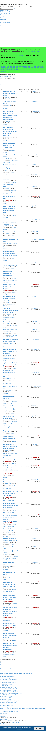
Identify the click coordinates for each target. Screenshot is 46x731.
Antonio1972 (8, 355)
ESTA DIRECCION (32, 51)
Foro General (12, 99)
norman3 (7, 400)
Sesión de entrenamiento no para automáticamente (10, 310)
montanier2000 (9, 390)
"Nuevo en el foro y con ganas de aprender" (9, 166)
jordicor (7, 333)
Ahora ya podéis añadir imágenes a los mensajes (10, 635)
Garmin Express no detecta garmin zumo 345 (10, 374)
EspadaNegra (8, 137)
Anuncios (14, 441)
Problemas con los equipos (10, 346)
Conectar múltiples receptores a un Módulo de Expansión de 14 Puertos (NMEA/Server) (10, 115)
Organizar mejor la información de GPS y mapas (10, 93)
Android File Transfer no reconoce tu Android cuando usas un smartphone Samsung (10, 611)
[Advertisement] (23, 36)
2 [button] (0, 83)
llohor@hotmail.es (9, 225)
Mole (6, 554)
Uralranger (7, 233)
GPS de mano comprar (10, 186)
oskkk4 (7, 158)
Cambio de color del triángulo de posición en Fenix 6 (10, 351)
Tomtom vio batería (9, 232)
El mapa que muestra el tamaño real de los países (10, 428)
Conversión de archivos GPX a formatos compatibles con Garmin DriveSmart (10, 131)
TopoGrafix (6, 322)
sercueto (7, 180)
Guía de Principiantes (16, 55)
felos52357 (8, 121)
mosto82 (7, 188)
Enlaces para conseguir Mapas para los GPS (10, 591)
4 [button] (0, 86)
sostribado (7, 576)
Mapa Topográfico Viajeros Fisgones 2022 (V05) (9, 298)
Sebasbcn (7, 302)
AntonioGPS (8, 200)
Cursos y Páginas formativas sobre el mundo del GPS (10, 280)
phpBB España (15, 722)
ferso (6, 411)
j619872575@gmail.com (11, 243)
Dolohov (7, 97)
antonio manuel (9, 257)
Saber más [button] (19, 729)
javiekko (7, 420)
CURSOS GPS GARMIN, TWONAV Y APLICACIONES (10, 273)
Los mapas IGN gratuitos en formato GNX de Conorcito (9, 584)
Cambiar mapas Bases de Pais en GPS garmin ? (10, 177)
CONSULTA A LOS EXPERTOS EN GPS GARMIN (9, 222)
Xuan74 (7, 267)
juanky (6, 542)
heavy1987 (8, 378)
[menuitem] (6, 12)
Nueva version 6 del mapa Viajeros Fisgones (9, 286)
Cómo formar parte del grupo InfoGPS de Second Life (10, 493)
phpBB (9, 720)
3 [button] (0, 84)
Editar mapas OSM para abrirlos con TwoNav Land (9, 145)
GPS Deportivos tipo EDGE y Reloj (9, 317)
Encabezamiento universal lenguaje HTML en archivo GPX (10, 253)
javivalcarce (8, 105)
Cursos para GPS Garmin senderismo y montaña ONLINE (10, 446)
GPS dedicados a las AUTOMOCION (8, 382)
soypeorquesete (9, 343)
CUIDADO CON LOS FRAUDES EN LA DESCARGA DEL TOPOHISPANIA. (22, 68)
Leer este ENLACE (6, 71)
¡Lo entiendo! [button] (39, 728)
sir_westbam (8, 314)
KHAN (6, 170)
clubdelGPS (8, 277)
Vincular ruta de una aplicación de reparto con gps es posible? (10, 408)
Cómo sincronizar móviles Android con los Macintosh (9, 597)
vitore (6, 149)
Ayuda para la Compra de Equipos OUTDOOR (9, 192)
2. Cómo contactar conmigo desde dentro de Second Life (10, 505)
